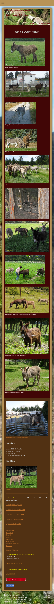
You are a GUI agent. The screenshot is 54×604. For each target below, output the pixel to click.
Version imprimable (12, 595)
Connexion (46, 595)
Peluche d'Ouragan (12, 550)
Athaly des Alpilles (14, 505)
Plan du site (25, 595)
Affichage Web (45, 597)
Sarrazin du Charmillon (15, 510)
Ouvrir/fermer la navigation (27, 3)
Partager (10, 585)
